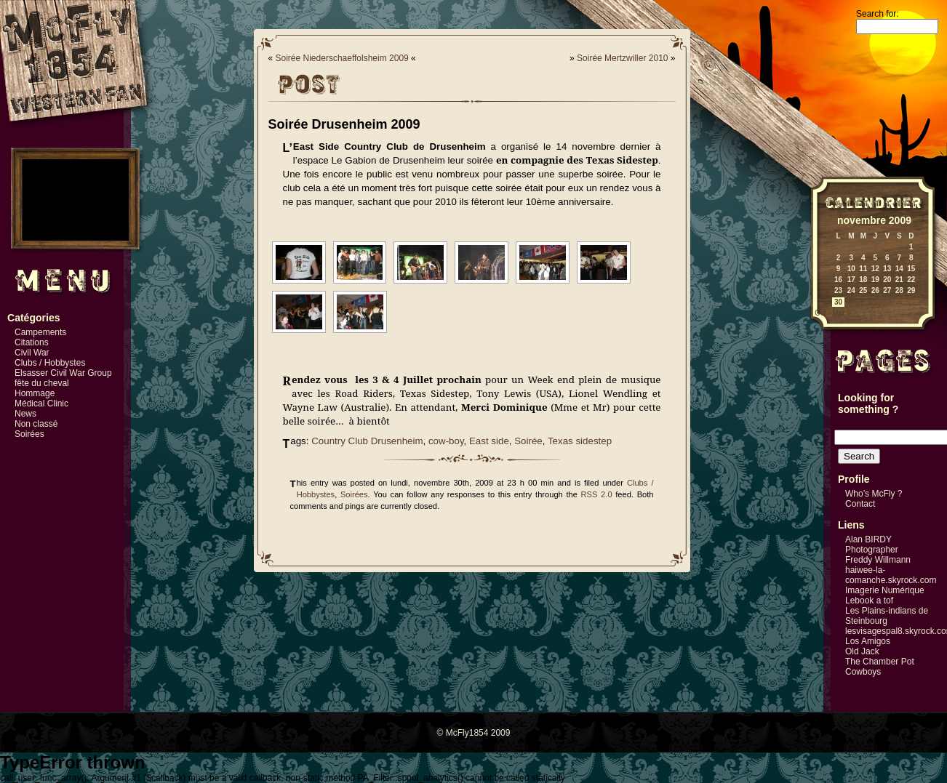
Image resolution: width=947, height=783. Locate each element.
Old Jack (862, 651)
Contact (860, 504)
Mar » (841, 313)
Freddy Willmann (878, 560)
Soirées (29, 434)
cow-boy (446, 440)
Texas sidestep (580, 440)
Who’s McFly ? (873, 494)
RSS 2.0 (596, 494)
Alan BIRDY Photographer (871, 544)
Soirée (528, 440)
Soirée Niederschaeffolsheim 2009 (342, 58)
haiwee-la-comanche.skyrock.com (890, 575)
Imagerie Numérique (884, 590)
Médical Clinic (41, 403)
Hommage (35, 393)
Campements (40, 332)
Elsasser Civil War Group (63, 373)
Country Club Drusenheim (367, 440)
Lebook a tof (869, 600)
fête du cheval (42, 383)
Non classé (36, 424)
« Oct (817, 313)
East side (489, 440)
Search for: (877, 14)
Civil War (32, 353)
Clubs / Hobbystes (50, 363)
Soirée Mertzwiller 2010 (622, 58)
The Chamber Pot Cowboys (879, 666)
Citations (32, 342)
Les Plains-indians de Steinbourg (886, 616)
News (25, 414)
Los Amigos (867, 641)
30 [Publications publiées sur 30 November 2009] (838, 302)
